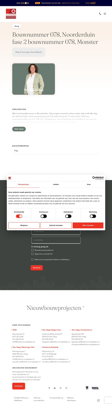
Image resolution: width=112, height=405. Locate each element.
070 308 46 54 (47, 339)
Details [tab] (56, 184)
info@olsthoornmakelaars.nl (23, 359)
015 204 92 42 (18, 339)
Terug (16, 26)
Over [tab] (89, 184)
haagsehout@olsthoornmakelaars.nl (55, 342)
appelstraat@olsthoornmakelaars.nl (85, 342)
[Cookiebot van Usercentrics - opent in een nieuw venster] (94, 178)
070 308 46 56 (18, 356)
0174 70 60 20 (47, 356)
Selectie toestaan (56, 225)
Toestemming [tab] (23, 184)
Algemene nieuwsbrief (43, 254)
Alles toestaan (88, 225)
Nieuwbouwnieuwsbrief (44, 250)
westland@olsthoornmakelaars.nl (55, 359)
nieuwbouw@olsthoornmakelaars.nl (85, 344)
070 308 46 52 (77, 339)
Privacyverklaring (56, 398)
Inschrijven (18, 386)
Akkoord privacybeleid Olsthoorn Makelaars (52, 259)
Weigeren (24, 225)
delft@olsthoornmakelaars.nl (23, 342)
